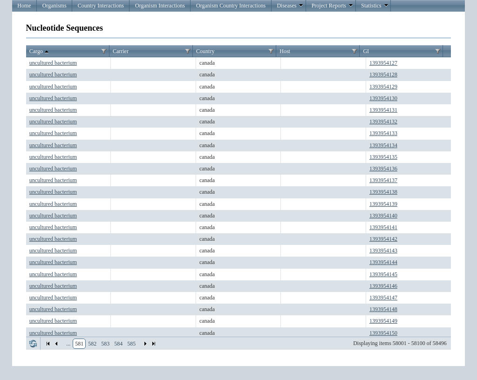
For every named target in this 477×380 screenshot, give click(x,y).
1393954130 (383, 98)
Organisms (54, 5)
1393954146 (383, 286)
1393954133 (383, 133)
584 (118, 343)
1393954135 (383, 157)
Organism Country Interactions (231, 5)
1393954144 (383, 262)
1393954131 (383, 110)
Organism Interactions (160, 5)
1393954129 (383, 86)
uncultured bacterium (53, 63)
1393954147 (383, 297)
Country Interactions (101, 5)
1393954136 (383, 168)
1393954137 (383, 180)
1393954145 (383, 274)
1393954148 (383, 309)
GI (366, 51)
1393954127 (383, 63)
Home (24, 5)
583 (105, 343)
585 (131, 343)
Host (284, 51)
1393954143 (383, 250)
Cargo (39, 51)
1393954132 (383, 121)
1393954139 (383, 204)
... (68, 343)
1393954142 (383, 239)
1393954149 (383, 321)
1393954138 (383, 192)
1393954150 (383, 333)
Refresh (33, 343)
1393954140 (383, 215)
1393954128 (383, 74)
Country (205, 51)
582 (92, 343)
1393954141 (383, 227)
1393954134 (383, 145)
